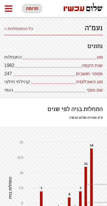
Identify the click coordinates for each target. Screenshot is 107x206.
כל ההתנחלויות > (18, 29)
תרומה (32, 8)
